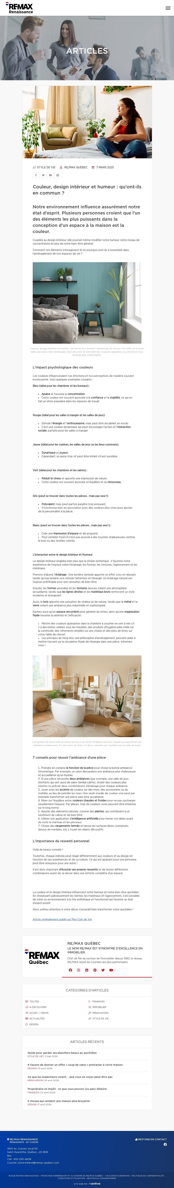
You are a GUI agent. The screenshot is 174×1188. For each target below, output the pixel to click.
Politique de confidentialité (148, 1176)
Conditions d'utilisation (71, 1178)
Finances (97, 1001)
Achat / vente (37, 1013)
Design (31, 1024)
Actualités (35, 1018)
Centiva (94, 1183)
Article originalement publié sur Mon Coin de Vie (62, 919)
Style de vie (44, 167)
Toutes (32, 1001)
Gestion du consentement (101, 1178)
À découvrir (35, 1007)
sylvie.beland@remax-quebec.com (38, 1163)
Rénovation (98, 1013)
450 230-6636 (22, 1159)
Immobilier (97, 1007)
